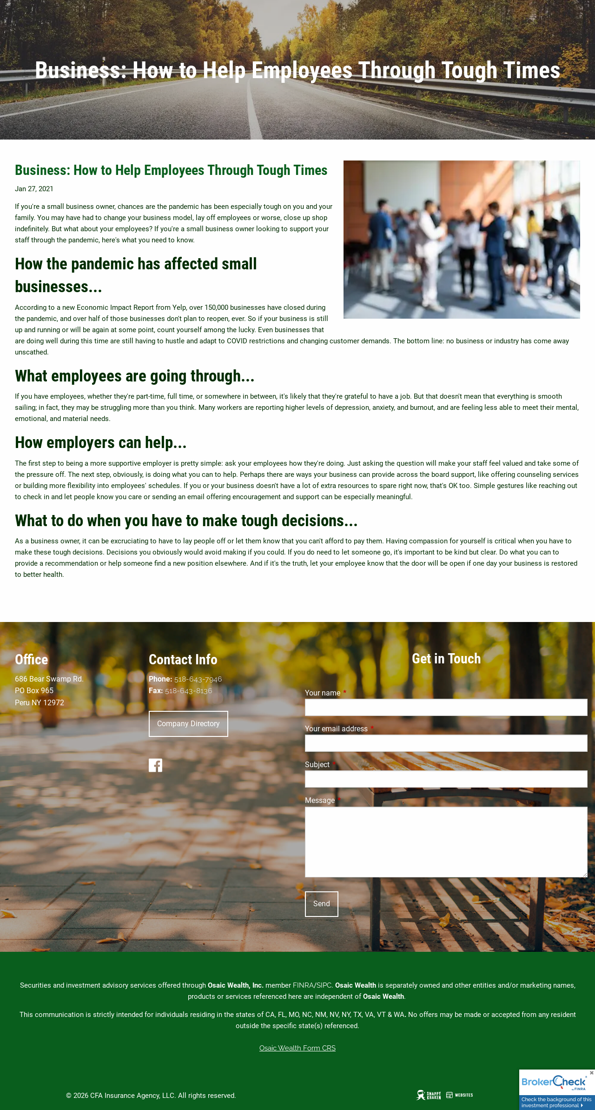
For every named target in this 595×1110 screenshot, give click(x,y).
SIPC (324, 985)
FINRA (303, 985)
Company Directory (188, 723)
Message (354, 800)
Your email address (371, 728)
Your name (357, 693)
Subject (352, 764)
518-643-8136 (188, 690)
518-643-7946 (198, 679)
